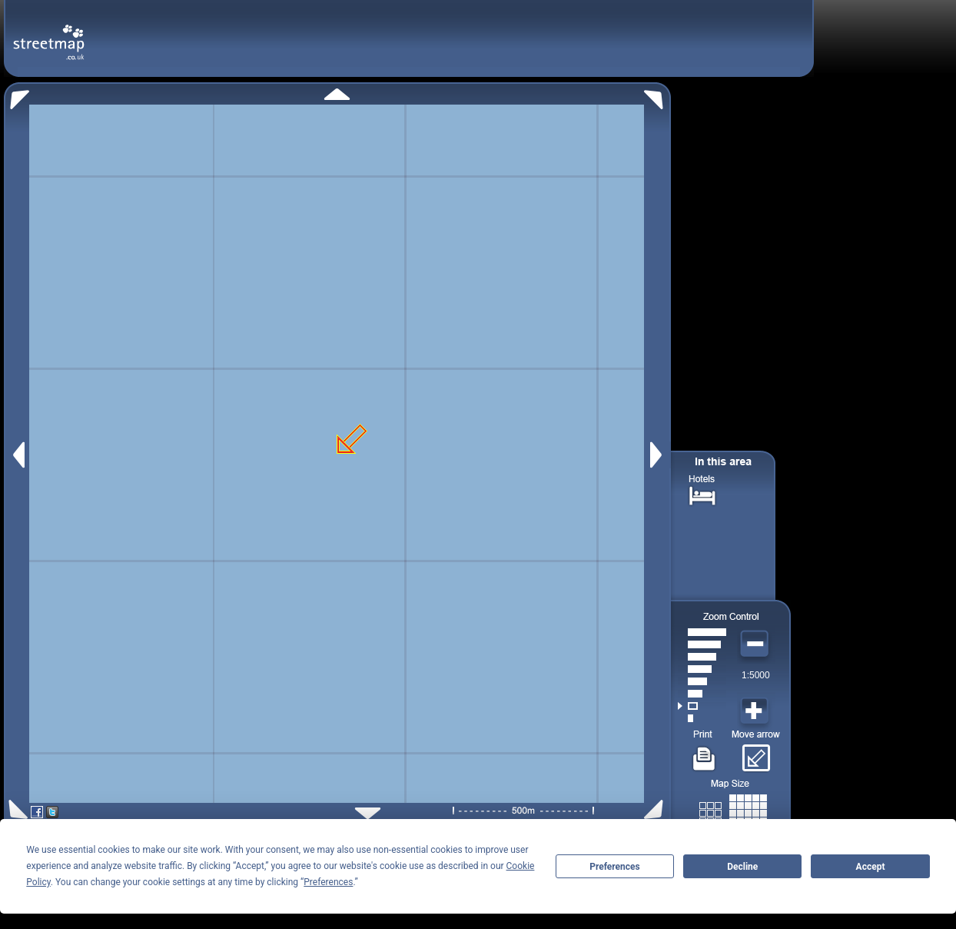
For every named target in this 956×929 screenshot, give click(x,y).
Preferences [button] (328, 882)
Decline (742, 866)
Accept (870, 866)
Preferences (614, 866)
